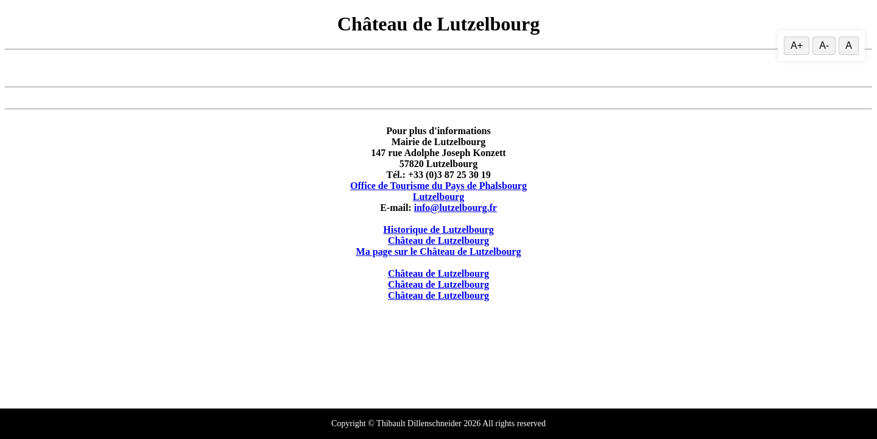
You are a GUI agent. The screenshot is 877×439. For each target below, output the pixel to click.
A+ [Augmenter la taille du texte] (797, 45)
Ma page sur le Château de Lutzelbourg (438, 251)
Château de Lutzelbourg (438, 240)
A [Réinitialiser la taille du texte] (848, 45)
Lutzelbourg (438, 196)
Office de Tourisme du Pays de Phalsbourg (438, 185)
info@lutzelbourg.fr (455, 207)
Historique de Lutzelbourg (438, 229)
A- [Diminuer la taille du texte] (824, 45)
